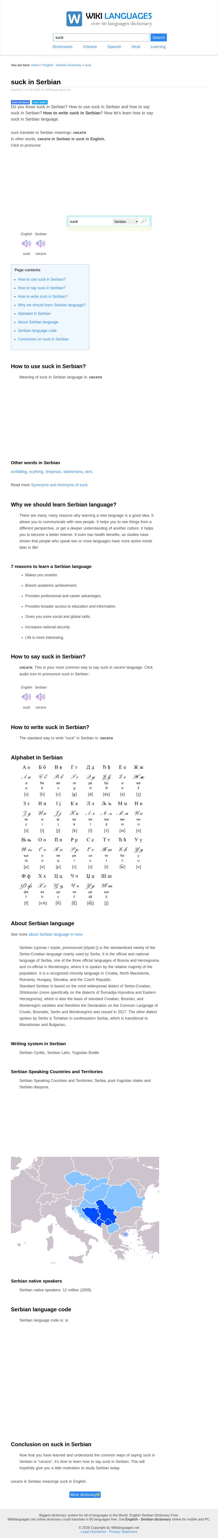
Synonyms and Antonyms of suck (59, 485)
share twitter (40, 102)
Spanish (114, 47)
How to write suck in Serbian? (43, 296)
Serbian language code (37, 330)
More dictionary (85, 1495)
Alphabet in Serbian (34, 313)
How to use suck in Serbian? (42, 279)
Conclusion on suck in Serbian (43, 339)
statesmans (73, 472)
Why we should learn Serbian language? (52, 305)
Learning (158, 47)
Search (159, 37)
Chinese (90, 47)
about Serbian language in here (55, 934)
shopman (53, 472)
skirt (88, 472)
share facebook (20, 102)
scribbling (19, 472)
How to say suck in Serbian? (41, 288)
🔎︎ (142, 220)
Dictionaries (62, 47)
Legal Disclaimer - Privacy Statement (109, 1532)
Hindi (136, 47)
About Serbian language (38, 322)
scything (36, 472)
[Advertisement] (109, 185)
